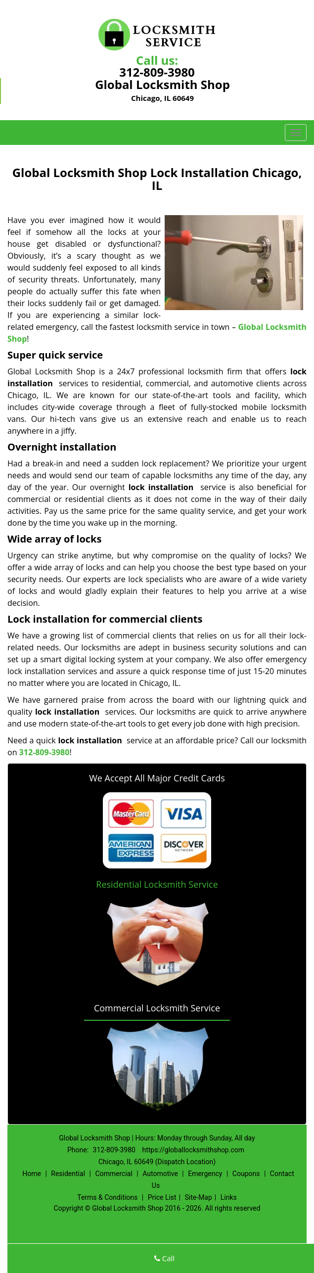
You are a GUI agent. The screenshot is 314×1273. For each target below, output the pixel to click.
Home (31, 1174)
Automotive (160, 1174)
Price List (162, 1197)
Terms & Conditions (107, 1197)
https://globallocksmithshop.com (193, 1150)
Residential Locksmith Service (157, 884)
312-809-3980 (157, 72)
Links (229, 1197)
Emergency (205, 1174)
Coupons (246, 1174)
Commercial (113, 1174)
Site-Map (198, 1197)
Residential (68, 1174)
